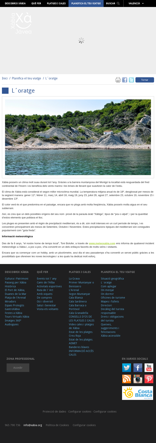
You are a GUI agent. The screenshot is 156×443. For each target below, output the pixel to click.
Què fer (36, 3)
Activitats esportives (49, 286)
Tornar (144, 79)
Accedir (18, 367)
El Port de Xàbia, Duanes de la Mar (15, 292)
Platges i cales (56, 3)
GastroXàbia (12, 309)
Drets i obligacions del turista (112, 318)
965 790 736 (12, 425)
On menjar (107, 290)
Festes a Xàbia (13, 313)
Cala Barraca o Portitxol (77, 307)
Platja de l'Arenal (15, 297)
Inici (5, 78)
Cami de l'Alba (46, 282)
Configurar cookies (80, 411)
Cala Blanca (76, 297)
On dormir (107, 294)
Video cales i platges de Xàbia (81, 326)
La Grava (74, 278)
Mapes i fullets (110, 301)
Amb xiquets (44, 294)
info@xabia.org (32, 425)
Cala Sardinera (78, 301)
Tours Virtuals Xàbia (17, 316)
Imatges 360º (13, 320)
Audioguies (11, 324)
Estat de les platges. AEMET (81, 341)
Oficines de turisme (113, 297)
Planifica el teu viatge (86, 3)
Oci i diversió (45, 301)
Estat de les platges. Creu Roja (81, 334)
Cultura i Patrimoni (16, 278)
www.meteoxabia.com (102, 243)
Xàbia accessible (110, 335)
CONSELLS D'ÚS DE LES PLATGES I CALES (81, 318)
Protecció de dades (55, 411)
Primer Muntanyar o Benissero (81, 284)
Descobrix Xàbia (15, 3)
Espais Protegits (14, 305)
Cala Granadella (78, 313)
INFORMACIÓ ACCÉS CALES (81, 353)
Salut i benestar (46, 305)
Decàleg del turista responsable (112, 311)
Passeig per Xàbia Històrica (15, 284)
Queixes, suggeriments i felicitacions (110, 328)
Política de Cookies (57, 425)
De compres (44, 297)
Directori (106, 305)
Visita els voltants (47, 309)
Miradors (10, 301)
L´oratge (51, 78)
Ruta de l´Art (45, 290)
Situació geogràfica (112, 278)
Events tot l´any (46, 278)
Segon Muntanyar (79, 294)
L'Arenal (74, 290)
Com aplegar (108, 286)
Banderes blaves (79, 347)
